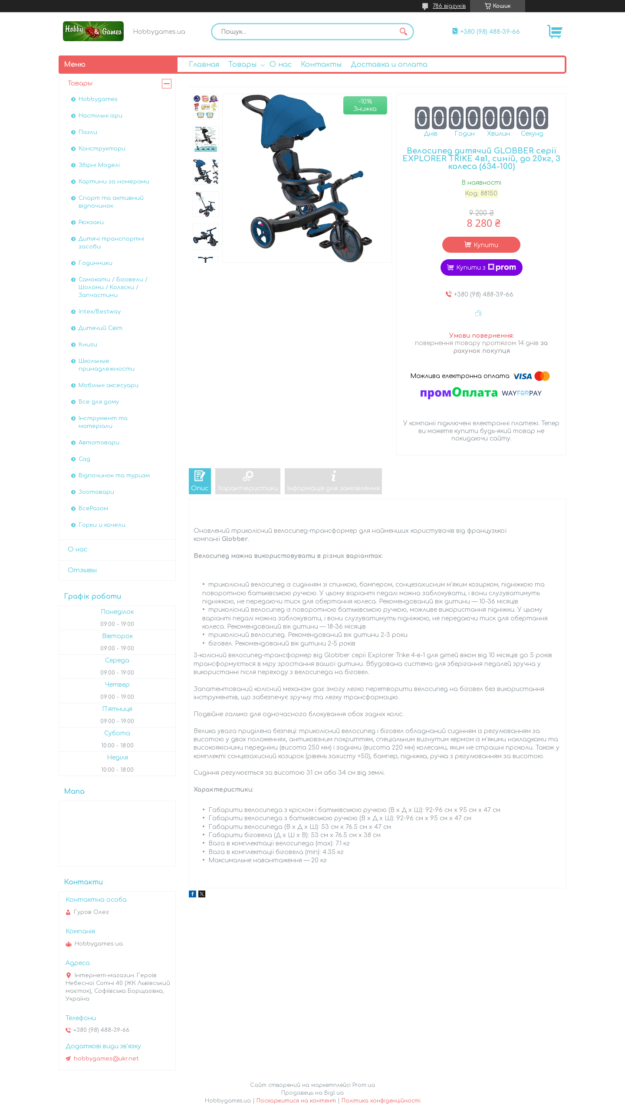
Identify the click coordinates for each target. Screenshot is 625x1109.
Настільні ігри (100, 116)
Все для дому (99, 402)
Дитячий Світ (100, 328)
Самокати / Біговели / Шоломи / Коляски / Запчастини (113, 287)
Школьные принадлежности (107, 365)
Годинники (95, 263)
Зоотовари (96, 492)
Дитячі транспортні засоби (111, 243)
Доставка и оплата (389, 64)
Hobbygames (98, 99)
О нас (281, 64)
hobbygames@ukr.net (106, 1059)
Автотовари (99, 443)
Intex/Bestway (100, 312)
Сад (84, 459)
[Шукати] (403, 31)
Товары (242, 64)
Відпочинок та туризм (114, 476)
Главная (204, 64)
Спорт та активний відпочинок (111, 202)
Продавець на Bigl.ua (312, 1093)
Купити (486, 245)
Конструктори (102, 149)
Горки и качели (102, 525)
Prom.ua (363, 1085)
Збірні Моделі (99, 165)
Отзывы (82, 570)
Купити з (486, 267)
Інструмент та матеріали (103, 422)
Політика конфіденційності (381, 1101)
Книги (88, 345)
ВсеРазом (93, 509)
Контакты (321, 64)
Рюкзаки (91, 222)
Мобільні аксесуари (108, 385)
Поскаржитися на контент (296, 1101)
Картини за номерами (114, 182)
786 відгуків (449, 6)
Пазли (88, 132)
